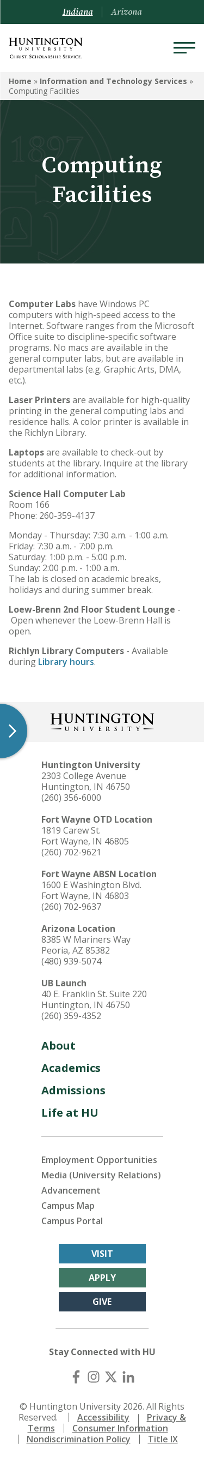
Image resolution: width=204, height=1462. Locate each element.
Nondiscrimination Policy (79, 1439)
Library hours (66, 662)
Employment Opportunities (99, 1160)
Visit (102, 1254)
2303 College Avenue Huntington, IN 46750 (85, 781)
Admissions (73, 1090)
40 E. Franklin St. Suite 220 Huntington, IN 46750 (94, 999)
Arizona (126, 12)
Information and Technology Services (113, 81)
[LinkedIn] (128, 1376)
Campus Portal (72, 1221)
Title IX (163, 1439)
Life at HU (69, 1112)
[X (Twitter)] (111, 1376)
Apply (102, 1278)
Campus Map (68, 1206)
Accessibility (103, 1417)
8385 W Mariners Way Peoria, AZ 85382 (86, 944)
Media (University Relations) (101, 1175)
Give (102, 1302)
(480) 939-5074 (71, 961)
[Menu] (184, 48)
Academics (71, 1067)
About (58, 1045)
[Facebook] (76, 1376)
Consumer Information (120, 1428)
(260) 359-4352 (71, 1016)
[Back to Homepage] (102, 721)
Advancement (71, 1190)
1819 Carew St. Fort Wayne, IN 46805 (85, 835)
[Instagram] (93, 1376)
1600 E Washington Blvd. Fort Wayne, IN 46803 (91, 890)
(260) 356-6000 (71, 798)
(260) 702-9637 (71, 907)
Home (20, 81)
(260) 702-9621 (71, 852)
